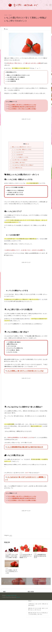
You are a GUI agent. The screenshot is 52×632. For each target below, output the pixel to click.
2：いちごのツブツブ (18, 152)
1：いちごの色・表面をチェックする (21, 150)
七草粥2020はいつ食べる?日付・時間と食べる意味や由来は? (38, 607)
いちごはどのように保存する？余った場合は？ (22, 166)
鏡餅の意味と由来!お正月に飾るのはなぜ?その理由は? (38, 602)
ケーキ (6, 555)
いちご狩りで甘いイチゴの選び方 (18, 160)
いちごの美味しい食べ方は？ (17, 163)
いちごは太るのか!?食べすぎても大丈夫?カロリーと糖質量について (26, 558)
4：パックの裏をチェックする (20, 158)
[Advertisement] (26, 130)
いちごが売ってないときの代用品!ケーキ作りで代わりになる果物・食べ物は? (11, 558)
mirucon (18, 599)
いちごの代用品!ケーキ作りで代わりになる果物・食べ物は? (23, 109)
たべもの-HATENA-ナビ (11, 597)
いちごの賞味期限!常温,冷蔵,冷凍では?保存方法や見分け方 (23, 107)
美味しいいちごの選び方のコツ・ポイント (21, 147)
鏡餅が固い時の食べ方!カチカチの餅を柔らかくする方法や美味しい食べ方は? (38, 616)
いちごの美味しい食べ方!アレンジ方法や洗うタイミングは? (23, 105)
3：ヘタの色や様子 (17, 155)
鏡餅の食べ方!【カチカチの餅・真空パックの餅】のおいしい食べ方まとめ (38, 612)
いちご (10, 15)
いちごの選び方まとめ (16, 168)
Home (5, 15)
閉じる (27, 144)
